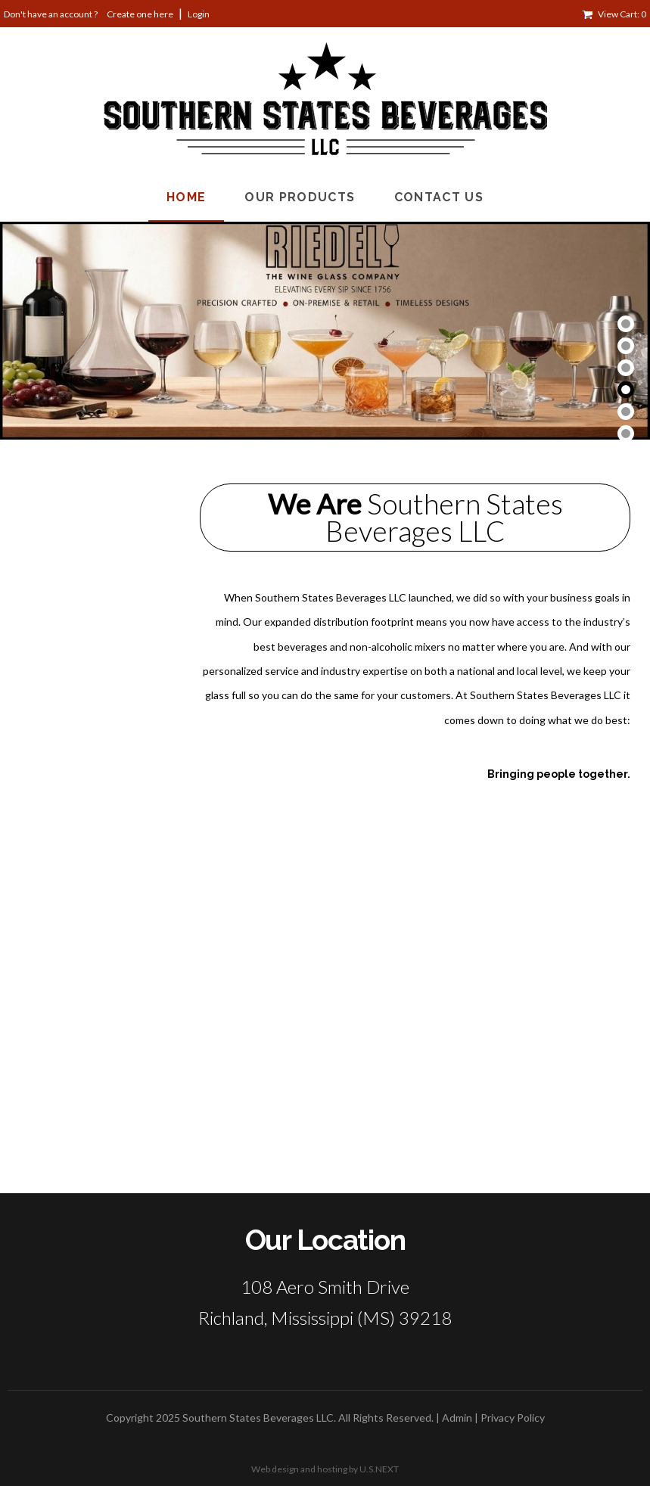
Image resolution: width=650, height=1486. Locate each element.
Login (199, 14)
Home (186, 197)
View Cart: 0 (622, 14)
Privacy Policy (513, 1417)
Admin (457, 1417)
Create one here (140, 14)
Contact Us (439, 197)
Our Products (299, 197)
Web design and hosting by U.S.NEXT (325, 1469)
